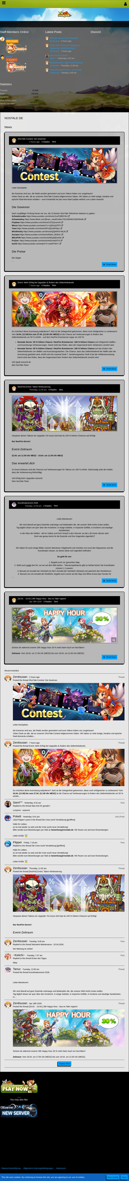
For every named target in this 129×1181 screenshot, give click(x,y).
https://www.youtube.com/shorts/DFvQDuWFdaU (38, 228)
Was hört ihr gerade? (59, 55)
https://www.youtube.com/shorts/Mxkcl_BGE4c (40, 234)
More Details (113, 1177)
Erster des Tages (39, 958)
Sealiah (9, 57)
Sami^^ (53, 58)
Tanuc (20, 506)
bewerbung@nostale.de (62, 830)
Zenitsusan (54, 41)
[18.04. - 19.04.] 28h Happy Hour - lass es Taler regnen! (42, 599)
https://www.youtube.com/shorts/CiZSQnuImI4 (40, 222)
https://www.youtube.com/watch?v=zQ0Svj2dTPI (39, 225)
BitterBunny (33, 104)
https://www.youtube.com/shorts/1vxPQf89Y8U (47, 216)
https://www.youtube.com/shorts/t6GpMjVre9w (41, 238)
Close (123, 1177)
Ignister (9, 38)
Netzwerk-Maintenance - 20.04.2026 (66, 70)
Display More (64, 1063)
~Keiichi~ (19, 955)
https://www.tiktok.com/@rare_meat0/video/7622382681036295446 (54, 219)
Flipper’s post (24, 820)
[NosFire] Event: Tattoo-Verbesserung (66, 63)
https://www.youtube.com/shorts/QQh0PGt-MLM (44, 231)
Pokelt (17, 816)
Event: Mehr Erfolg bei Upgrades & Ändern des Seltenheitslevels (46, 282)
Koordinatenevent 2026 (28, 503)
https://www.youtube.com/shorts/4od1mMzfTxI (40, 240)
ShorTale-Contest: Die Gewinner (64, 38)
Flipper (17, 842)
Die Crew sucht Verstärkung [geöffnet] (58, 820)
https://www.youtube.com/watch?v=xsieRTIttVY (38, 244)
